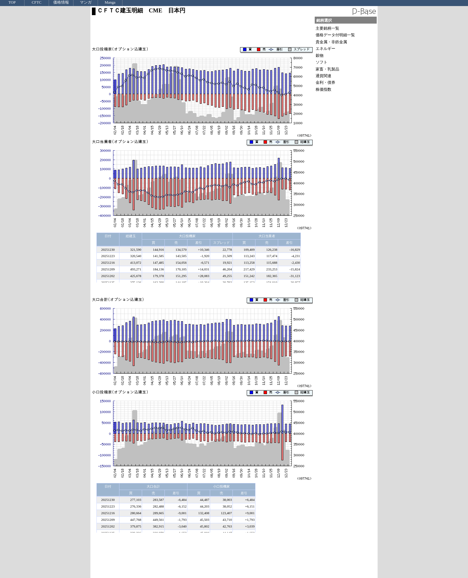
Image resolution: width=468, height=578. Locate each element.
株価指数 (323, 89)
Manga (110, 3)
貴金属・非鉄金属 (331, 42)
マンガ (86, 3)
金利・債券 (325, 82)
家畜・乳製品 (327, 69)
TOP (12, 3)
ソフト (321, 62)
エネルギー (325, 48)
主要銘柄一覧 (327, 28)
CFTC (36, 3)
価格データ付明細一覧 (335, 35)
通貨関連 (323, 75)
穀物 (319, 55)
